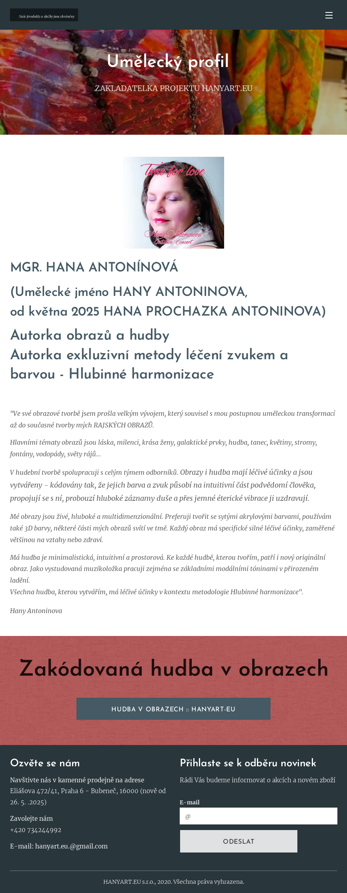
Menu (329, 15)
